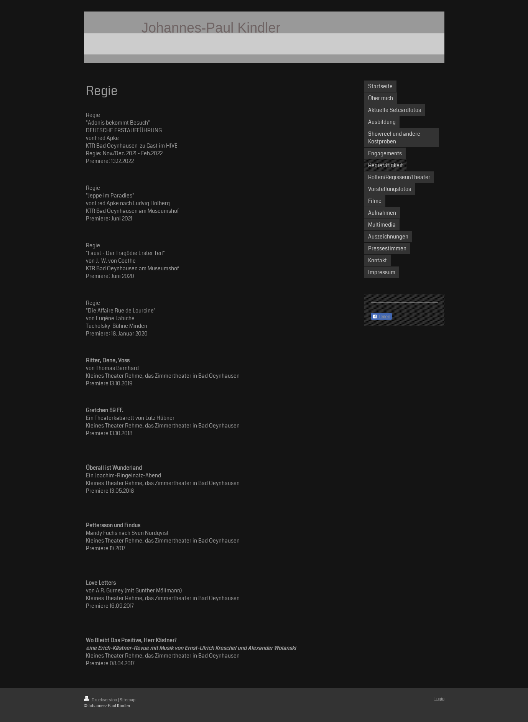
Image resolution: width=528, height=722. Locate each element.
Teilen (381, 316)
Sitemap (127, 700)
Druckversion (101, 700)
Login (439, 699)
